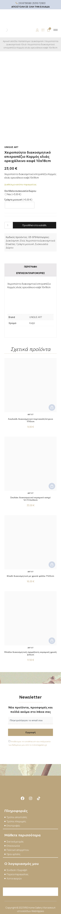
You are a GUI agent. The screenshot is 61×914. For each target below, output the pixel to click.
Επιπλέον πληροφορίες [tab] (30, 273)
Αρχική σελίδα (10, 41)
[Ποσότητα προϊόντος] (8, 225)
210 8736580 (25, 3)
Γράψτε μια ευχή (25, 244)
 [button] (52, 407)
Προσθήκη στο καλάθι (34, 225)
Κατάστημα (24, 41)
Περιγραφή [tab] (30, 266)
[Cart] (48, 30)
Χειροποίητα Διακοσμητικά (40, 240)
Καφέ (32, 323)
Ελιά (24, 44)
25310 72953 (38, 3)
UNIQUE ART (35, 317)
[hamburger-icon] (55, 30)
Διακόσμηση (37, 41)
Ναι (13, 194)
